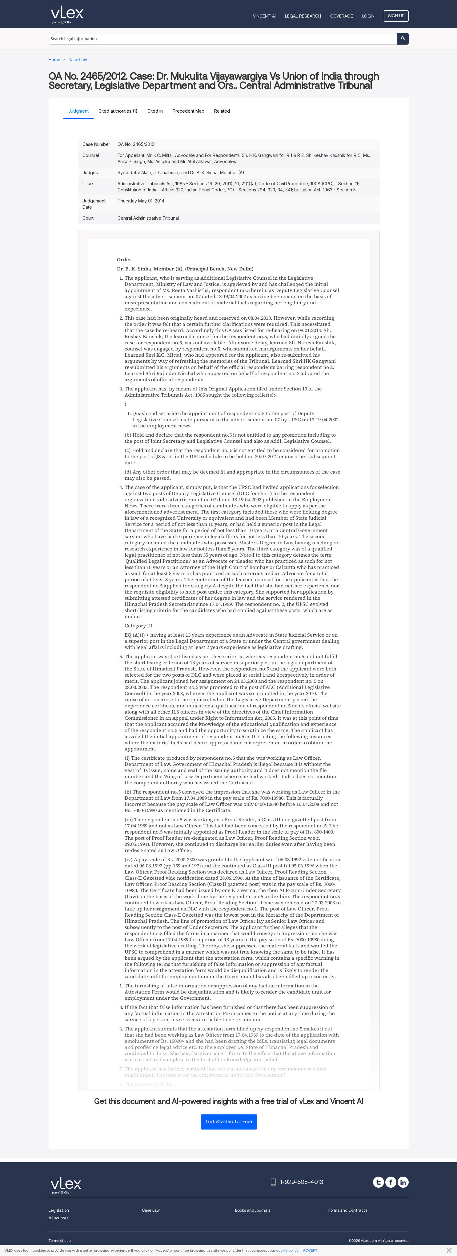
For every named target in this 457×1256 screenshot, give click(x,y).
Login (368, 16)
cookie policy (287, 1250)
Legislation (59, 1210)
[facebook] (390, 1182)
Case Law (151, 1210)
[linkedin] (403, 1182)
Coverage (341, 16)
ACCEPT (310, 1250)
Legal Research (303, 16)
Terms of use (59, 1240)
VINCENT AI (264, 16)
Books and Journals (252, 1210)
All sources (58, 1218)
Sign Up (396, 15)
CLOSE (448, 1250)
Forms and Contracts (347, 1210)
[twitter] (378, 1182)
